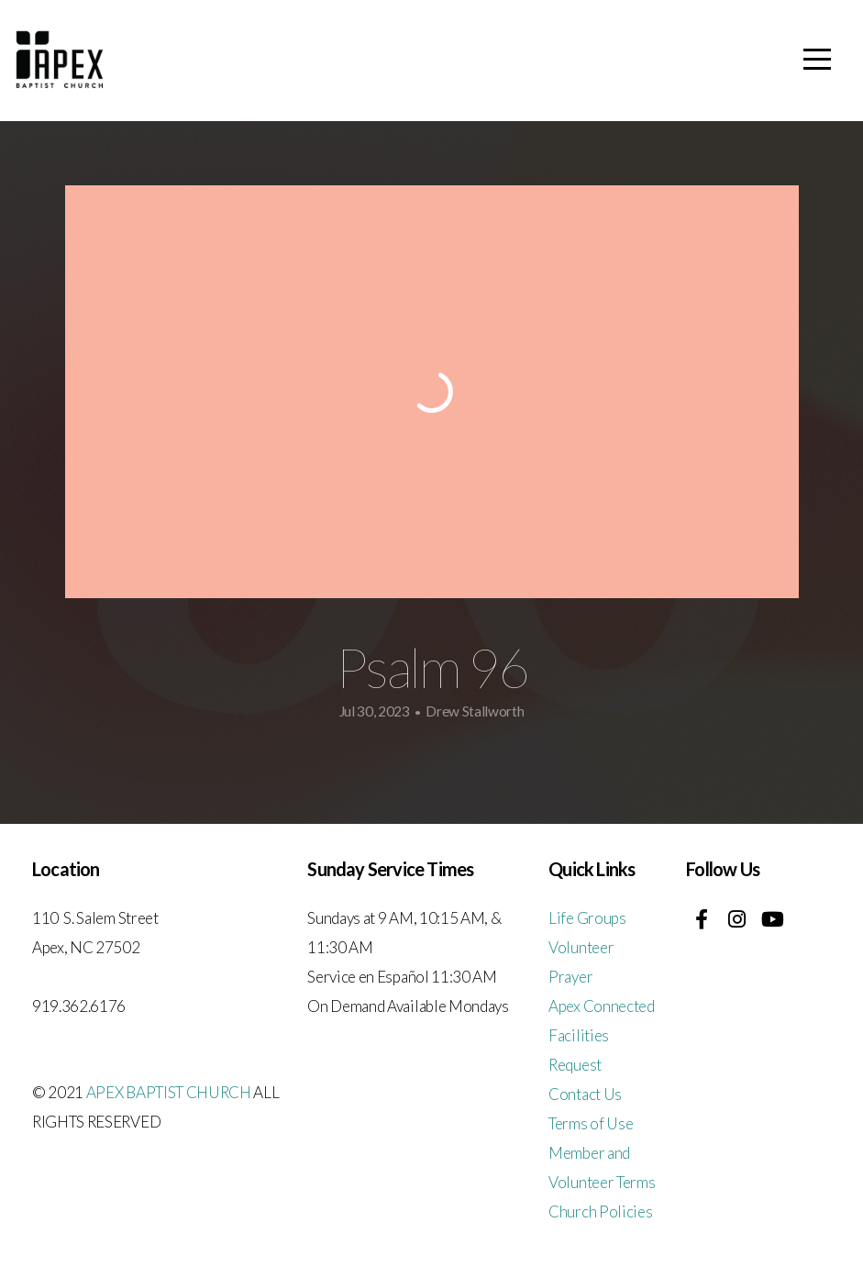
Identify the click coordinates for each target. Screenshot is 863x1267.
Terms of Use (590, 1123)
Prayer (570, 976)
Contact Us (585, 1094)
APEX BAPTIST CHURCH (168, 1092)
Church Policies (600, 1211)
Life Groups (586, 918)
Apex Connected (601, 1006)
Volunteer (581, 947)
